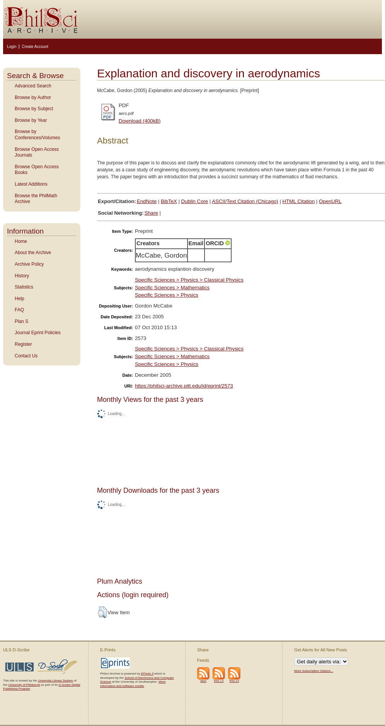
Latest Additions (31, 184)
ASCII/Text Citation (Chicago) (245, 201)
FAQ (19, 310)
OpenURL (330, 201)
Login (11, 46)
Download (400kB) (140, 121)
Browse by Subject (34, 108)
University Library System (55, 680)
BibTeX (169, 201)
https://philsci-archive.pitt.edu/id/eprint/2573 (184, 386)
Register (23, 344)
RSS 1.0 (219, 681)
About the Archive (33, 252)
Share (151, 213)
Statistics (24, 287)
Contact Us (26, 356)
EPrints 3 (147, 673)
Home (21, 241)
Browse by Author (33, 97)
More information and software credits (132, 683)
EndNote (147, 201)
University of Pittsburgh (24, 685)
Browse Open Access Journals (37, 152)
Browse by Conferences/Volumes (37, 134)
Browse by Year (31, 120)
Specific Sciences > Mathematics (172, 287)
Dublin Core (194, 201)
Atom (203, 681)
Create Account (35, 46)
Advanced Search (33, 86)
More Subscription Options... (313, 671)
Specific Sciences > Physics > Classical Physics (189, 280)
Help (19, 298)
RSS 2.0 (234, 681)
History (22, 275)
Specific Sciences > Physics (166, 295)
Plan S (21, 321)
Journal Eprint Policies (38, 332)
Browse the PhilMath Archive (36, 199)
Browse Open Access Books (37, 170)
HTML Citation (299, 201)
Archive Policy (29, 264)
